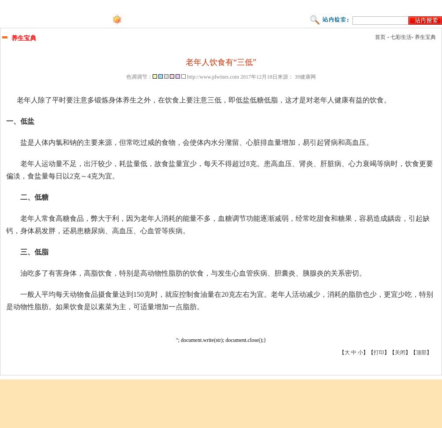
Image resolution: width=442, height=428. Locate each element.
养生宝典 (425, 37)
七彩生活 (401, 37)
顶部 (421, 352)
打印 (379, 352)
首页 (380, 37)
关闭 (400, 352)
